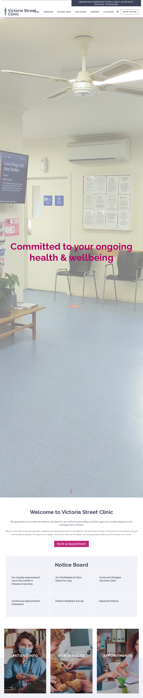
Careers (95, 12)
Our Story (80, 12)
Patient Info (64, 12)
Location (108, 12)
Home (36, 12)
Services (48, 12)
